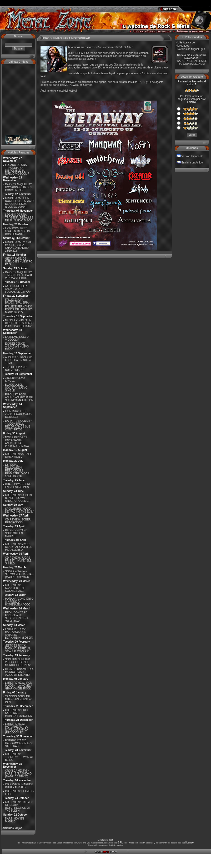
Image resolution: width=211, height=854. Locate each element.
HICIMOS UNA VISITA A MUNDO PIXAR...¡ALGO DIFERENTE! (19, 672)
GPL (120, 842)
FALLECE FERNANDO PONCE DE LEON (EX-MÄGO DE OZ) (19, 309)
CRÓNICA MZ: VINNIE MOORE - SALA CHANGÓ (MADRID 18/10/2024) (18, 246)
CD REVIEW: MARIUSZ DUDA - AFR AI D (19, 786)
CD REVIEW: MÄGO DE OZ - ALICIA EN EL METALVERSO (18, 547)
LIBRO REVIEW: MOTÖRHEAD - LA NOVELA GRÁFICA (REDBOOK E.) (16, 728)
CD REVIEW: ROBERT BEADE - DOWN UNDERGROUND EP (18, 498)
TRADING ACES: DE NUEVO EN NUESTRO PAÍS (18, 699)
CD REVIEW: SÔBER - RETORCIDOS (18, 521)
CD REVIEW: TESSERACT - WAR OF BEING (19, 757)
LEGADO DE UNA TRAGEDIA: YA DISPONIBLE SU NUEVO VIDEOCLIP (17, 169)
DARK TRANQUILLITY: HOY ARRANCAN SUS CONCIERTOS (18, 187)
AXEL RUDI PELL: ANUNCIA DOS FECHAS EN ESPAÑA (18, 289)
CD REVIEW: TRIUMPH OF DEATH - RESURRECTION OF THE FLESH (19, 806)
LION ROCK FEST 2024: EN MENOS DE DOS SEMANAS (18, 231)
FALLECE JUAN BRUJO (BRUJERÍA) (17, 301)
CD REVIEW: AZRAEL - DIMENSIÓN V (19, 455)
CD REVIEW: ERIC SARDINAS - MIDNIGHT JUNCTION (18, 713)
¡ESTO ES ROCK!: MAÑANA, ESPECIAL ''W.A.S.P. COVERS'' (18, 648)
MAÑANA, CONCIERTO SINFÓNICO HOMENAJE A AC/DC (19, 601)
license (189, 842)
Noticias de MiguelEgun (191, 49)
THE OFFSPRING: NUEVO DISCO (16, 368)
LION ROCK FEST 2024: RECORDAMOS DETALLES (18, 414)
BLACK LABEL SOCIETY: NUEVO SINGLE (16, 387)
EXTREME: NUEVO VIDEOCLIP (16, 338)
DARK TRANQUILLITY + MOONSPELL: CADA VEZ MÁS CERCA (18, 275)
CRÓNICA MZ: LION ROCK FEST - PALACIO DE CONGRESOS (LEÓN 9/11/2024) (19, 202)
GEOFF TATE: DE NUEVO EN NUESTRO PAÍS (18, 261)
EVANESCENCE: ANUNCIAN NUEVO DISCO (17, 346)
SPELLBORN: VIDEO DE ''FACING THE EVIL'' (19, 510)
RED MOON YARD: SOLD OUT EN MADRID (16, 533)
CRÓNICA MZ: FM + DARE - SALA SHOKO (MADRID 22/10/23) (18, 773)
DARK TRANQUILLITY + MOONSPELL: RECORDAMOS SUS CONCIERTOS (18, 425)
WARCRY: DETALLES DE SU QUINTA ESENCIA (192, 62)
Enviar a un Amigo (192, 162)
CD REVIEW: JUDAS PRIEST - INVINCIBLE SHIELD (18, 560)
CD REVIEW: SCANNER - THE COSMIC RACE (15, 588)
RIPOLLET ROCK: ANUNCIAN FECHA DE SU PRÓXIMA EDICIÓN (19, 397)
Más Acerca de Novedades (185, 44)
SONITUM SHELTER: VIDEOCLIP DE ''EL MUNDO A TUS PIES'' (18, 662)
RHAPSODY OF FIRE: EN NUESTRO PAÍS (18, 486)
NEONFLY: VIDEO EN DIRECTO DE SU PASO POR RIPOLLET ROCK (19, 323)
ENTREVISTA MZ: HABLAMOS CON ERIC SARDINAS (19, 743)
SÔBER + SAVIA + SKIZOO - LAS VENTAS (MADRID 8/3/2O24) (19, 574)
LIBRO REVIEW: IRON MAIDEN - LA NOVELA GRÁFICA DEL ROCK (18, 685)
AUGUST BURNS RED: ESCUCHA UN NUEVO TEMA (19, 360)
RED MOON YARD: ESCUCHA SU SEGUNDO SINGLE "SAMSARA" (17, 617)
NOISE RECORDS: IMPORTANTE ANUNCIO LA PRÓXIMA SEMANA (17, 442)
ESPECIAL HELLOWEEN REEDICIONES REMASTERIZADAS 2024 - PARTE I (17, 470)
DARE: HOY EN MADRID (14, 820)
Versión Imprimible (192, 156)
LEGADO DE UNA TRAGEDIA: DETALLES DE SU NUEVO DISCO (19, 217)
